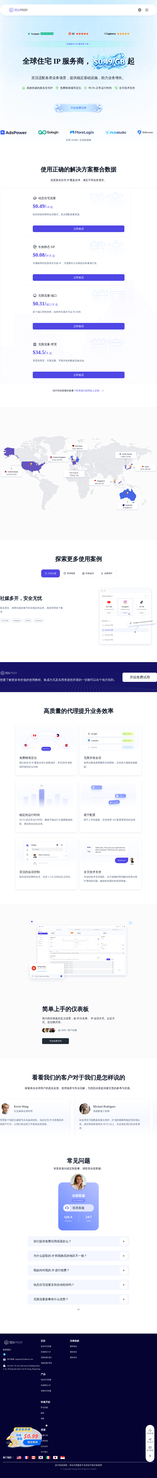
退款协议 (73, 1357)
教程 (42, 1413)
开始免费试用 (78, 107)
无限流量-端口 (46, 1357)
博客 (42, 1419)
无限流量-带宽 (46, 1363)
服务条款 (73, 1346)
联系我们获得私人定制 (90, 390)
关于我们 (44, 1452)
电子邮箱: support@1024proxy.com (18, 1359)
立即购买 (78, 228)
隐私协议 (73, 1352)
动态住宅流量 (46, 1346)
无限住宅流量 (46, 1391)
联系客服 (74, 1208)
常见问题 (44, 1407)
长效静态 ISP (46, 1352)
